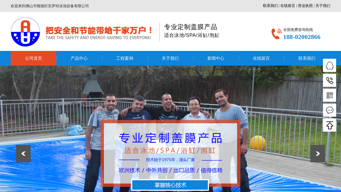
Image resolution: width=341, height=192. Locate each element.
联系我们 (306, 58)
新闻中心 (215, 58)
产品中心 (79, 58)
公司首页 (33, 58)
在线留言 (261, 58)
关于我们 (170, 58)
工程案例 (124, 58)
